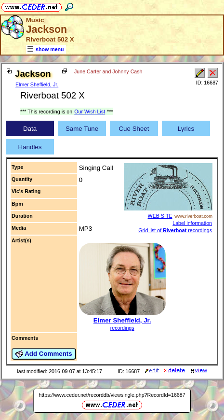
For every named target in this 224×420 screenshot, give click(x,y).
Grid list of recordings (175, 230)
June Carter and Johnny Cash (108, 71)
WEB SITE (160, 216)
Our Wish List (89, 111)
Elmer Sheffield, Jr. (36, 84)
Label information (192, 223)
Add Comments (43, 354)
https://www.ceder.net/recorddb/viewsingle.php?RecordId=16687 (112, 395)
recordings (122, 328)
